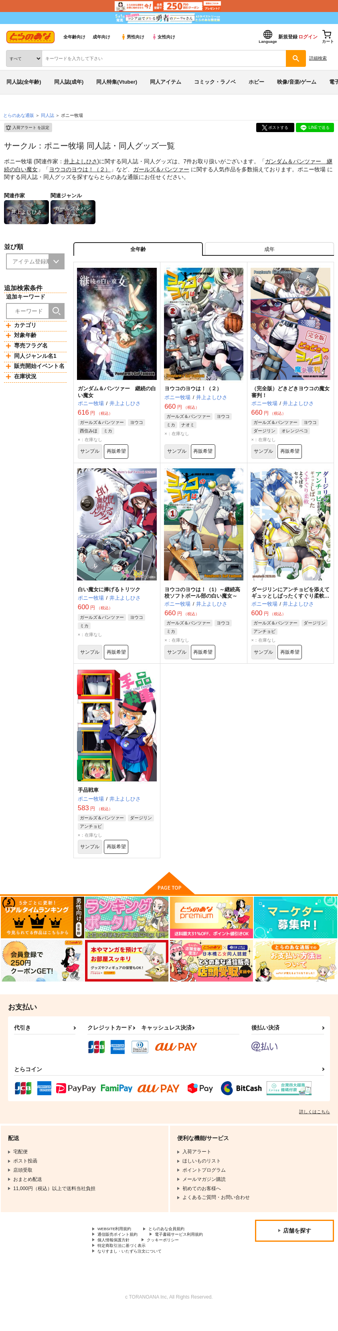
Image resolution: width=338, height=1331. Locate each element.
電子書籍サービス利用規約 (126, 1256)
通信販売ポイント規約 (121, 1250)
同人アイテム (165, 82)
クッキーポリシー (116, 1263)
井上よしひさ (80, 161)
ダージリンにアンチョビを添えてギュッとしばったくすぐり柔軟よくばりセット (290, 603)
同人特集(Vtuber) (116, 82)
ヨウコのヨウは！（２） (80, 169)
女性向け (163, 37)
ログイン (308, 37)
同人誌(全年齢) (23, 82)
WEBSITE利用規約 (117, 1243)
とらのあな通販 (18, 115)
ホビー (256, 82)
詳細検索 (318, 58)
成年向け (101, 36)
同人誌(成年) (69, 82)
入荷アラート (27, 127)
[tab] (269, 251)
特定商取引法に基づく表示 (182, 1263)
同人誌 (47, 115)
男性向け (132, 37)
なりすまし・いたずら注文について (135, 1270)
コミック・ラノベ (215, 82)
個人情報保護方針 (191, 1256)
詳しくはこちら (314, 1125)
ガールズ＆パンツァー (161, 169)
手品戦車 (88, 800)
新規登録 (288, 37)
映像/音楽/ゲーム (296, 82)
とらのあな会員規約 (177, 1243)
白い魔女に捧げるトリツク (109, 597)
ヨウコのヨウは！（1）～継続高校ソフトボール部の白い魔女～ (202, 600)
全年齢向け (74, 36)
